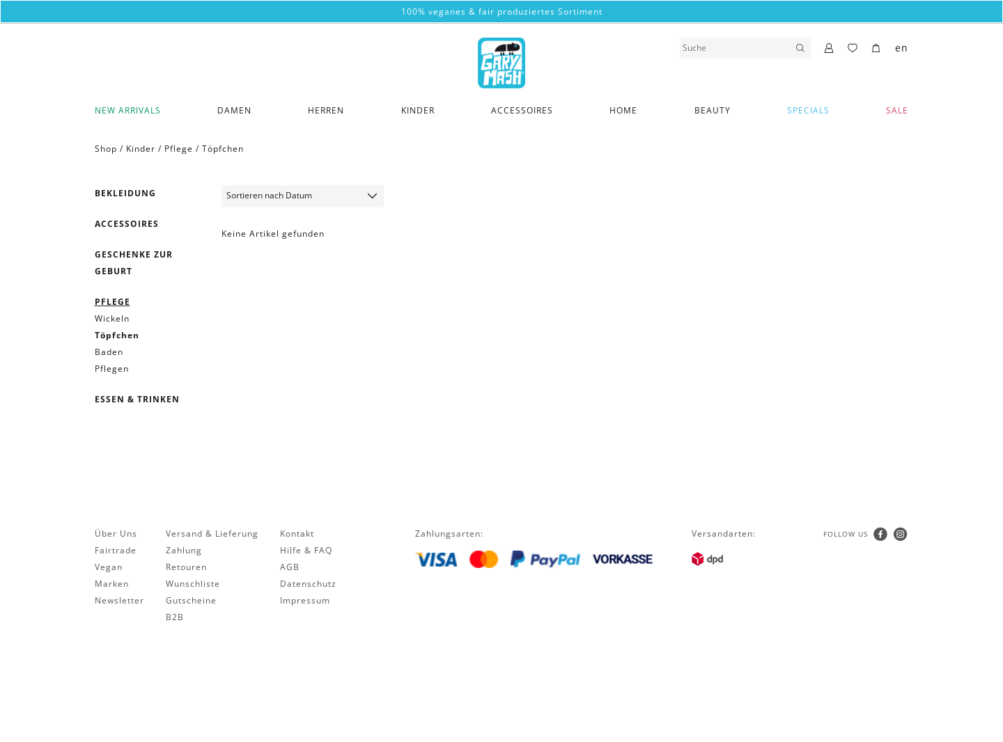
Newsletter (119, 600)
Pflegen (112, 368)
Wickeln (112, 318)
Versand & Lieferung (212, 533)
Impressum (305, 600)
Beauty (712, 110)
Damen (234, 110)
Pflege (178, 149)
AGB (290, 567)
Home (623, 110)
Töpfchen (223, 149)
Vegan (109, 567)
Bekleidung (125, 193)
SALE (897, 110)
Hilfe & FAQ (306, 550)
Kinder (418, 110)
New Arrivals (128, 110)
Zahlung (184, 550)
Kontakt (297, 533)
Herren (326, 110)
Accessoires (522, 110)
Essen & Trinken (137, 399)
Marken (112, 584)
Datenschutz (308, 584)
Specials (808, 110)
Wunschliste (193, 584)
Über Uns (116, 533)
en (901, 47)
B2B (175, 617)
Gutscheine (191, 600)
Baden (109, 352)
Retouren (186, 567)
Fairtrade (116, 550)
